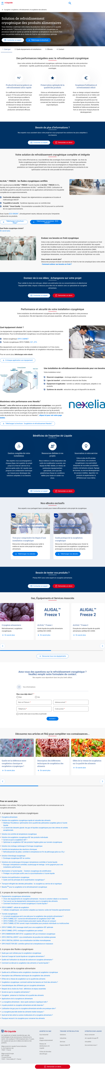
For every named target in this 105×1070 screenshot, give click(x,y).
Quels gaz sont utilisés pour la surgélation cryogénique (21, 953)
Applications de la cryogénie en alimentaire (17, 999)
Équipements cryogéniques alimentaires (16, 896)
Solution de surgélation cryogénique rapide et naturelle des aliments (26, 820)
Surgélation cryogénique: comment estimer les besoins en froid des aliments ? (30, 982)
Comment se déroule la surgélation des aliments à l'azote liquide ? (25, 963)
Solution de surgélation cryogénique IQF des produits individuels (25, 837)
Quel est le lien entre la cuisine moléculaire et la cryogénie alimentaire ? (27, 1015)
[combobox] (70, 3)
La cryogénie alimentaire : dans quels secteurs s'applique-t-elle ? (25, 1002)
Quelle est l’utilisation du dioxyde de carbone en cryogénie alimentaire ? (27, 960)
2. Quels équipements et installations (28, 49)
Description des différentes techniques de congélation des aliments (26, 976)
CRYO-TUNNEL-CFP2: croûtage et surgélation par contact (22, 931)
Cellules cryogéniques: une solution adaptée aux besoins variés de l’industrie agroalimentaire (36, 910)
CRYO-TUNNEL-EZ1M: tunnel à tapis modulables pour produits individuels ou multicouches (36, 923)
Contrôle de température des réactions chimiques (19, 849)
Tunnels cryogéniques (9, 914)
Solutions (63, 1034)
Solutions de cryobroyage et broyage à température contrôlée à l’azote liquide (29, 862)
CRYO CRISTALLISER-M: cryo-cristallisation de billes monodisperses (26, 940)
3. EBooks (49, 49)
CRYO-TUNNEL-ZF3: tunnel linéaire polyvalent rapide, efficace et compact (29, 921)
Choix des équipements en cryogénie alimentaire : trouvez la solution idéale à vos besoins (35, 899)
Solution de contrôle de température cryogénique (19, 834)
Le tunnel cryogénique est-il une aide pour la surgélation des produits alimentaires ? (33, 916)
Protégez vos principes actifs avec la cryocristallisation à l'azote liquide (29, 873)
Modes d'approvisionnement (46, 1039)
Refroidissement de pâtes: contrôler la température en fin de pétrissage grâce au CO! (34, 852)
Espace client (65, 1045)
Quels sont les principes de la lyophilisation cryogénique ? (24, 880)
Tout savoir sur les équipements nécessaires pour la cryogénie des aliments (30, 901)
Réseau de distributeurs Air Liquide (44, 1046)
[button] (2, 646)
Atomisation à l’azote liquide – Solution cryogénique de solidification (27, 871)
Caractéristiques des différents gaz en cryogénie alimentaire (23, 985)
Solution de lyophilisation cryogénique (15, 877)
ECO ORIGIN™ (14, 214)
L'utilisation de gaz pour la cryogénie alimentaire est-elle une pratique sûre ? (29, 1008)
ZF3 (35, 342)
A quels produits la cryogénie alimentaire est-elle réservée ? (23, 1005)
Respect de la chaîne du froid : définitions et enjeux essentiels (24, 989)
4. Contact (60, 49)
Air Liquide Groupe (91, 1038)
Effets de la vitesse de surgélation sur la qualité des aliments (23, 979)
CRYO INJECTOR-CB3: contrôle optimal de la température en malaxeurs (27, 944)
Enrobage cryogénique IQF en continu (16, 858)
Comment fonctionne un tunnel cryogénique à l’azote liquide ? (25, 904)
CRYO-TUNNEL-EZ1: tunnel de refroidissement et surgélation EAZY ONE (29, 919)
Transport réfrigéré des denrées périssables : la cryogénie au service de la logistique (32, 884)
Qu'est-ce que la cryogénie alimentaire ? (16, 992)
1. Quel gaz (6, 49)
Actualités (88, 1041)
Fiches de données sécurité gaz (45, 1053)
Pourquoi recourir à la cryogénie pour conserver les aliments (23, 1018)
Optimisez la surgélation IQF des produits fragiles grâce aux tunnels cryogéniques (32, 842)
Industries (63, 1038)
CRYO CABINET (23, 339)
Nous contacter (90, 1034)
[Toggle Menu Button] (2, 3)
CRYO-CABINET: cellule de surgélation (15, 907)
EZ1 (31, 342)
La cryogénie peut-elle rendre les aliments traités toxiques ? (23, 1012)
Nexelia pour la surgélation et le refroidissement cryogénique (24, 887)
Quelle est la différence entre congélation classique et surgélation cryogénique (30, 972)
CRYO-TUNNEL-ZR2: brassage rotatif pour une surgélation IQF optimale (27, 927)
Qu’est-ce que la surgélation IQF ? (15, 840)
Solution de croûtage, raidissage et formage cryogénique (22, 846)
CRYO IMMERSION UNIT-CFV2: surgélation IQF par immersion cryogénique (28, 934)
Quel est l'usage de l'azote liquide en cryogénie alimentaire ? (23, 956)
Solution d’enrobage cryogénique (13, 856)
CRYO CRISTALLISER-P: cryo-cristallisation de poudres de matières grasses (29, 937)
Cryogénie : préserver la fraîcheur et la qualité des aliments (23, 995)
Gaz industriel (43, 1034)
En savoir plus (5, 231)
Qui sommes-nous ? (91, 1045)
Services (62, 1041)
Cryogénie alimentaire (9, 817)
